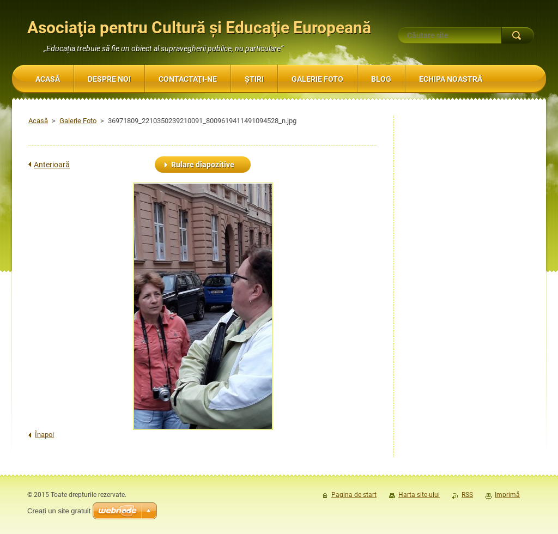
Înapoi (44, 434)
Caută (517, 35)
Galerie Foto (77, 121)
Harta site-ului (419, 495)
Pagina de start (354, 495)
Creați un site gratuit (58, 511)
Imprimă (507, 495)
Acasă (38, 121)
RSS (467, 495)
